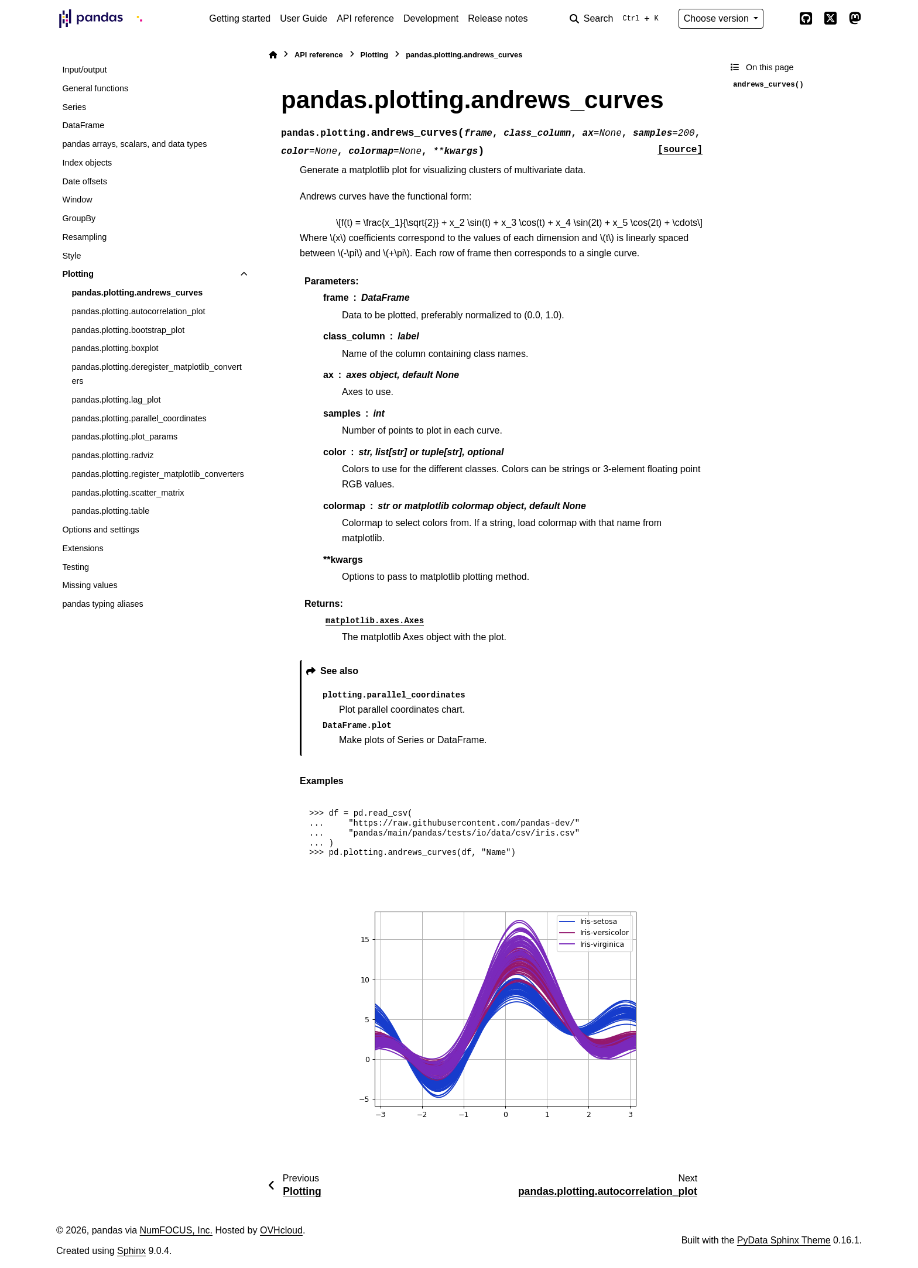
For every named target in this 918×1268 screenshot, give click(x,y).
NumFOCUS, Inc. (176, 1230)
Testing (75, 567)
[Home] (273, 55)
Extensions (82, 548)
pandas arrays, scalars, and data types (134, 144)
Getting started (239, 18)
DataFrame (83, 125)
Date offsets (84, 181)
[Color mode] (781, 19)
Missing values (89, 585)
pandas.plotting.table (110, 511)
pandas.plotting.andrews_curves (137, 292)
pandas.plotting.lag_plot (115, 399)
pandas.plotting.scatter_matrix (127, 492)
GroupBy (78, 218)
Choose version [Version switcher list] (718, 18)
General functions (95, 88)
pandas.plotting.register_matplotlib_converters (157, 474)
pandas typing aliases (102, 604)
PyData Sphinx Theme (784, 1240)
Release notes (497, 18)
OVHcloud (281, 1230)
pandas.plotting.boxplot (114, 348)
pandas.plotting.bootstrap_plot (127, 330)
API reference (365, 18)
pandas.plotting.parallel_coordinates (138, 418)
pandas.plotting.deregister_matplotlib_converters (156, 374)
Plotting (78, 274)
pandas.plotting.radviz (112, 455)
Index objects (87, 162)
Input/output (84, 69)
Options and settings (100, 529)
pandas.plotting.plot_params (124, 436)
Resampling (84, 237)
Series (74, 107)
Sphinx (131, 1251)
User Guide (303, 18)
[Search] (616, 18)
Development (430, 18)
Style (71, 255)
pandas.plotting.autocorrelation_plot (138, 311)
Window (77, 199)
